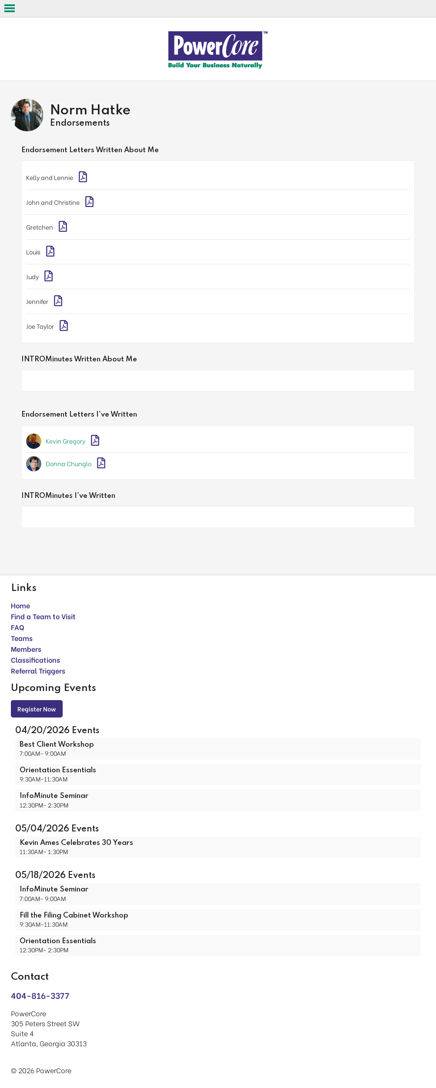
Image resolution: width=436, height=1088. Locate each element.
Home (20, 605)
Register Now (36, 708)
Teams (22, 638)
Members (26, 649)
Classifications (35, 659)
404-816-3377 (40, 995)
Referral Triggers (38, 670)
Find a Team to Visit (43, 616)
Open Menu (9, 8)
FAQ (17, 627)
